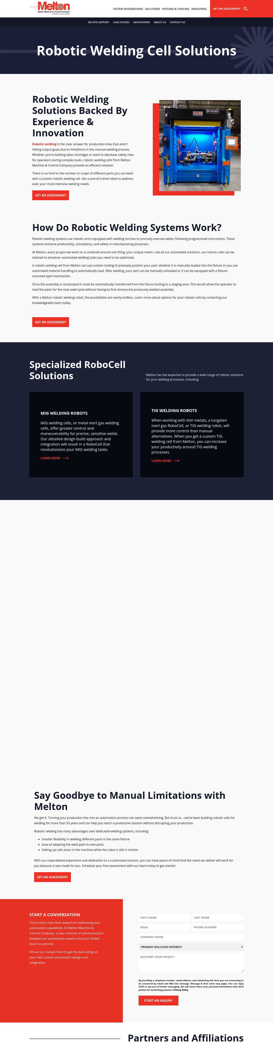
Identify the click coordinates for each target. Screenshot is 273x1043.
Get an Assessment (50, 195)
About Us (160, 22)
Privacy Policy (180, 989)
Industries (198, 9)
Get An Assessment (226, 8)
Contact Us (177, 22)
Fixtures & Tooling (175, 9)
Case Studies (121, 22)
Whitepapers (141, 22)
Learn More (54, 458)
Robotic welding (44, 144)
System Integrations (128, 9)
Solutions (152, 9)
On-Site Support (98, 22)
